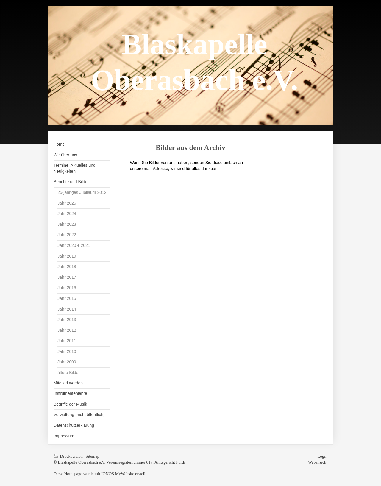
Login (322, 456)
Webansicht (317, 462)
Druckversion (69, 456)
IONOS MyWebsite (117, 474)
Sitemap (92, 456)
